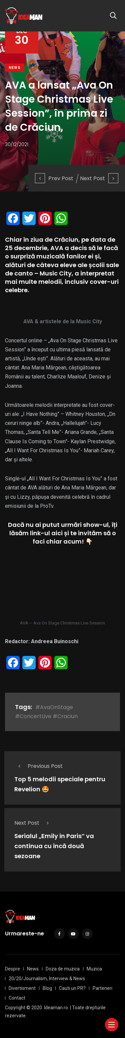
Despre (12, 968)
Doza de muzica (63, 968)
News (15, 68)
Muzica (94, 968)
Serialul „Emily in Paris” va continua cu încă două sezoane (54, 846)
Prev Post (54, 178)
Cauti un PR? (72, 988)
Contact (17, 998)
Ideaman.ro (56, 1007)
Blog (47, 988)
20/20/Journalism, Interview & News (47, 978)
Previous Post (38, 766)
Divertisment (22, 988)
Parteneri (102, 988)
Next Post (99, 178)
